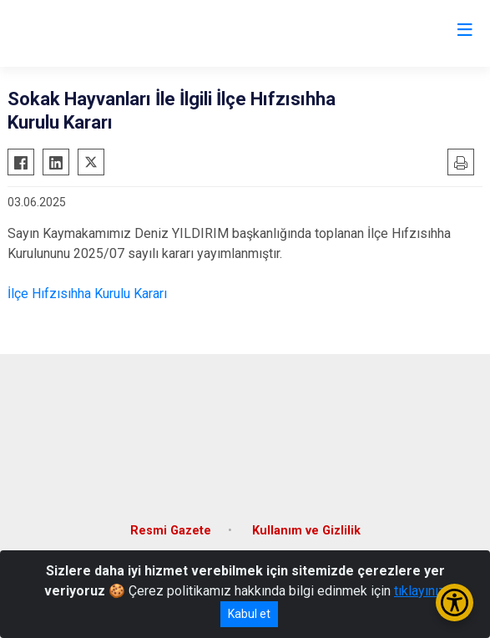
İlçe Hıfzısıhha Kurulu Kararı (87, 293)
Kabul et (249, 613)
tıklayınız (420, 591)
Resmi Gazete (170, 531)
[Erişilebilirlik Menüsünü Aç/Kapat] (454, 602)
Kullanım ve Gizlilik (306, 531)
